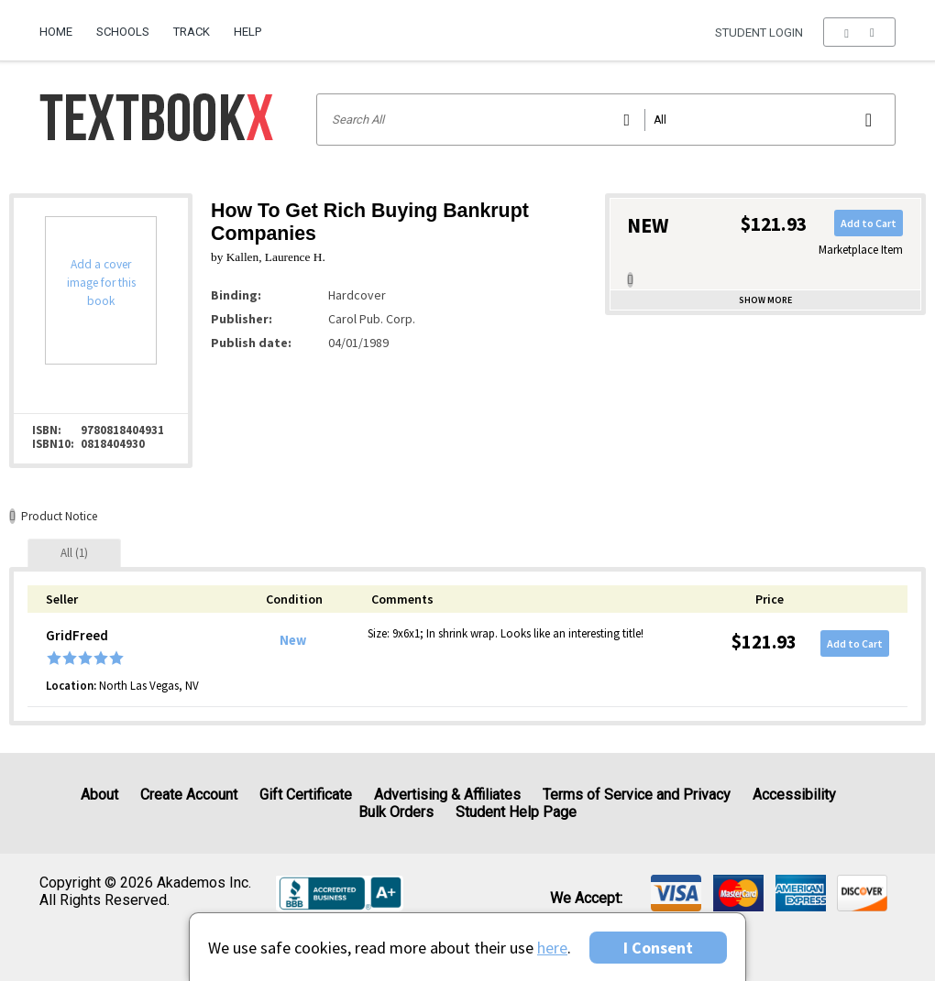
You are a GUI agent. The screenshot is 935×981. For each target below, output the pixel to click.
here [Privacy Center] (552, 947)
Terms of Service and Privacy (637, 794)
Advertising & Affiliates (447, 794)
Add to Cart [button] (868, 223)
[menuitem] (61, 25)
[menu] (859, 32)
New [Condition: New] (293, 640)
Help (247, 31)
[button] (859, 32)
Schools (122, 31)
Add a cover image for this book (101, 282)
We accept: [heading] (586, 898)
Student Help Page (516, 812)
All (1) (74, 553)
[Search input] (606, 119)
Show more (765, 300)
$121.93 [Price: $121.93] (764, 641)
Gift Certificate (305, 794)
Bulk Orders (396, 812)
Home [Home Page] (55, 31)
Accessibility (794, 794)
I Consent (658, 947)
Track (191, 31)
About (99, 794)
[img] (676, 893)
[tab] (74, 553)
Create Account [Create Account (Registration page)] (188, 794)
